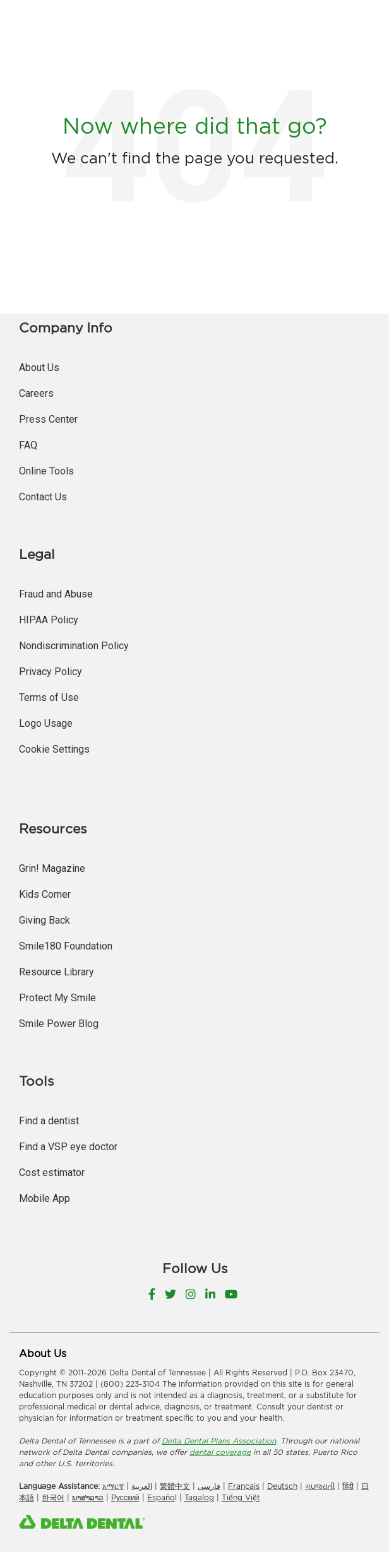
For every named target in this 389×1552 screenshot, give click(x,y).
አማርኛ (113, 1486)
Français (244, 1486)
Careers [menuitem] (36, 393)
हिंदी (348, 1486)
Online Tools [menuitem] (46, 471)
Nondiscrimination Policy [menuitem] (74, 646)
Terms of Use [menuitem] (49, 697)
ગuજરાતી (320, 1486)
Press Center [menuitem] (48, 419)
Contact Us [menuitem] (43, 497)
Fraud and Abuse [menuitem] (56, 594)
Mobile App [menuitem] (44, 1198)
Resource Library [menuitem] (56, 972)
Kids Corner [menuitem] (45, 894)
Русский (125, 1497)
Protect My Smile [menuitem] (57, 998)
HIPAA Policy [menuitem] (48, 620)
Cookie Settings (54, 749)
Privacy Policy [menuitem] (50, 672)
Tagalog (199, 1497)
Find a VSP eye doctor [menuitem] (68, 1147)
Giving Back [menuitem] (44, 920)
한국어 (53, 1497)
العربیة (141, 1486)
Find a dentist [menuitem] (49, 1121)
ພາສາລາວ (88, 1497)
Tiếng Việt (241, 1497)
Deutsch (282, 1486)
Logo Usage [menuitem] (46, 723)
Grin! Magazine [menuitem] (52, 868)
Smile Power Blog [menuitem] (59, 1024)
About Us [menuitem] (39, 367)
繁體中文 (175, 1486)
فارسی (209, 1486)
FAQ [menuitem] (28, 445)
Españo (161, 1497)
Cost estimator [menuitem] (52, 1173)
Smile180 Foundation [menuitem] (65, 946)
